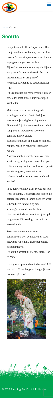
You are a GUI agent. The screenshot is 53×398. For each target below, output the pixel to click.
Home (5, 27)
